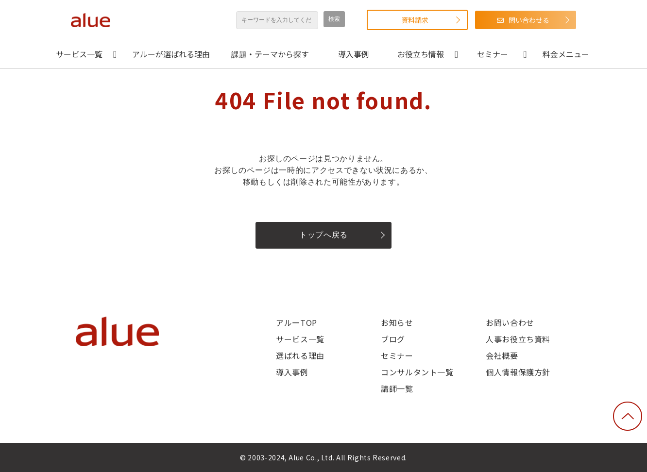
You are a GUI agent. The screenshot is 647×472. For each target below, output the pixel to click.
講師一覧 (397, 388)
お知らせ (397, 322)
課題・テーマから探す (270, 54)
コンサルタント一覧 (417, 372)
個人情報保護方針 (518, 372)
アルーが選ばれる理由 (171, 54)
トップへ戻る (323, 235)
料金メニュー (566, 54)
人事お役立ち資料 (518, 339)
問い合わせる (529, 20)
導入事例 (353, 54)
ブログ (393, 339)
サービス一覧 (79, 54)
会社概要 (502, 355)
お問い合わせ (510, 322)
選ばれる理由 (300, 355)
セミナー (492, 54)
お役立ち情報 (420, 54)
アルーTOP (296, 322)
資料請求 (414, 20)
